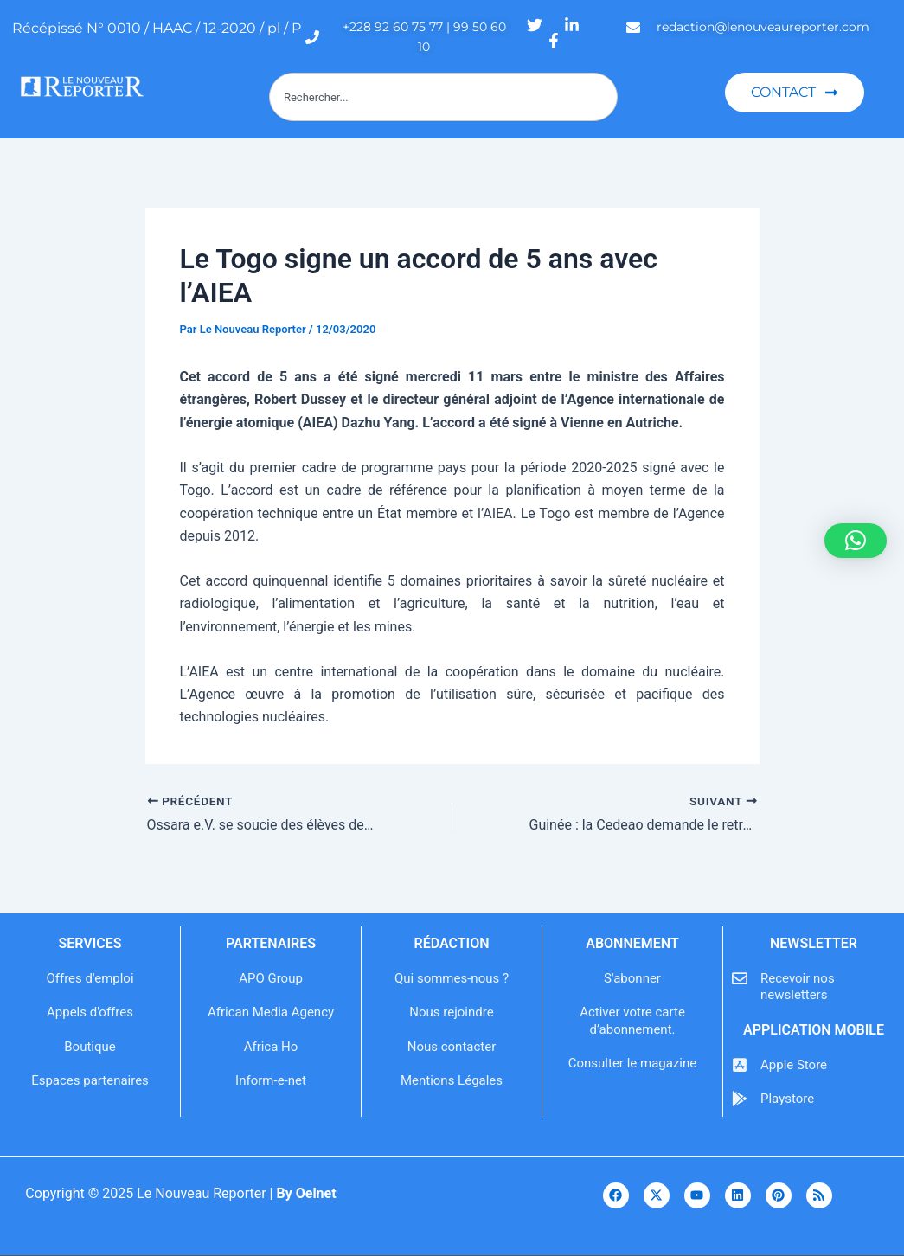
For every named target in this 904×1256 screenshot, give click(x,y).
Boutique (89, 1046)
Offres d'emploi (89, 978)
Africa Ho (271, 1046)
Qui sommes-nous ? (451, 978)
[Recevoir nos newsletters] (739, 978)
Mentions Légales (452, 1080)
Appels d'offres (90, 1012)
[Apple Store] (739, 1065)
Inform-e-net (270, 1080)
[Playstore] (739, 1098)
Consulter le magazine (632, 1063)
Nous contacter (452, 1046)
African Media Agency (271, 1012)
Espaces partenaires (90, 1080)
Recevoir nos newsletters (797, 987)
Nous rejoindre (451, 1012)
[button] (855, 540)
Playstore (787, 1098)
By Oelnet (306, 1193)
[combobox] (443, 97)
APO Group (271, 978)
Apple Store (793, 1065)
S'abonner (632, 978)
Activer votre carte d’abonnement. (632, 1020)
